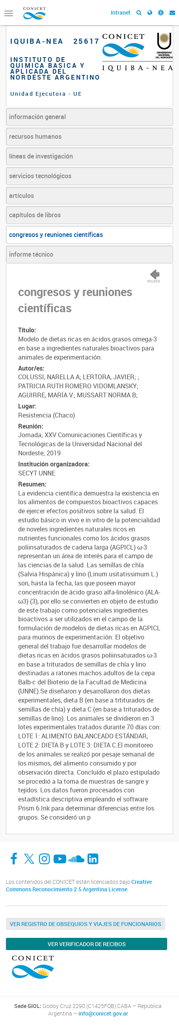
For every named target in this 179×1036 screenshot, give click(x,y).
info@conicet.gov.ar (103, 1013)
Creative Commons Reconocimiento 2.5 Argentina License (79, 885)
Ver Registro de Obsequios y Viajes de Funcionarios (85, 924)
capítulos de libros (35, 215)
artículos (21, 195)
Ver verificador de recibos (87, 944)
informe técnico (31, 254)
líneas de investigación (41, 156)
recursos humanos (35, 136)
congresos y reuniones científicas (56, 234)
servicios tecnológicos (40, 175)
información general (37, 116)
